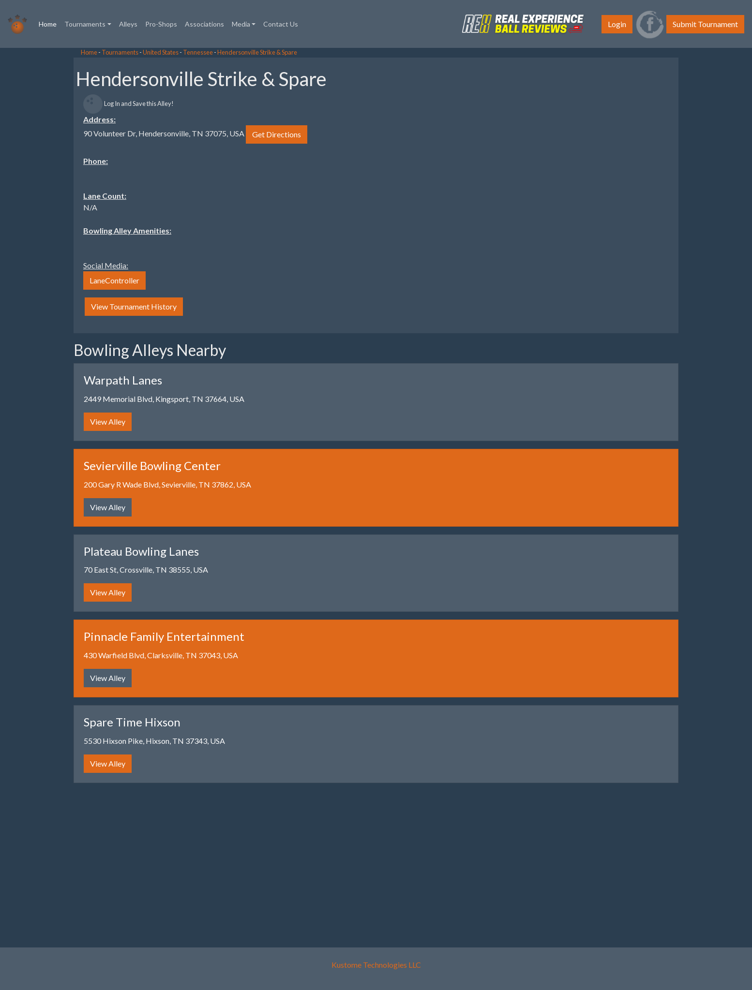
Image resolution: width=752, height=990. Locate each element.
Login (617, 24)
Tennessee (198, 52)
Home (49, 23)
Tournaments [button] (84, 24)
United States (161, 52)
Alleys (128, 24)
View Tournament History (134, 306)
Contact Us (280, 24)
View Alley (107, 421)
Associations (204, 24)
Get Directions (276, 134)
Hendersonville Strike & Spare (257, 52)
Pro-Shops (161, 24)
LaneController (114, 280)
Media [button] (241, 24)
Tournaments (120, 52)
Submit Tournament (705, 24)
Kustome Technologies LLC (376, 964)
